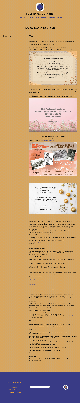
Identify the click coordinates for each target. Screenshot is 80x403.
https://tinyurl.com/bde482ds (47, 140)
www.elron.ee (32, 279)
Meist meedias (41, 17)
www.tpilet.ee (32, 281)
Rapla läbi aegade (55, 17)
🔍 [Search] (49, 387)
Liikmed (30, 17)
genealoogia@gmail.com (40, 242)
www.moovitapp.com (34, 286)
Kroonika (21, 17)
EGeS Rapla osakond (40, 9)
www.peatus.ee (32, 284)
